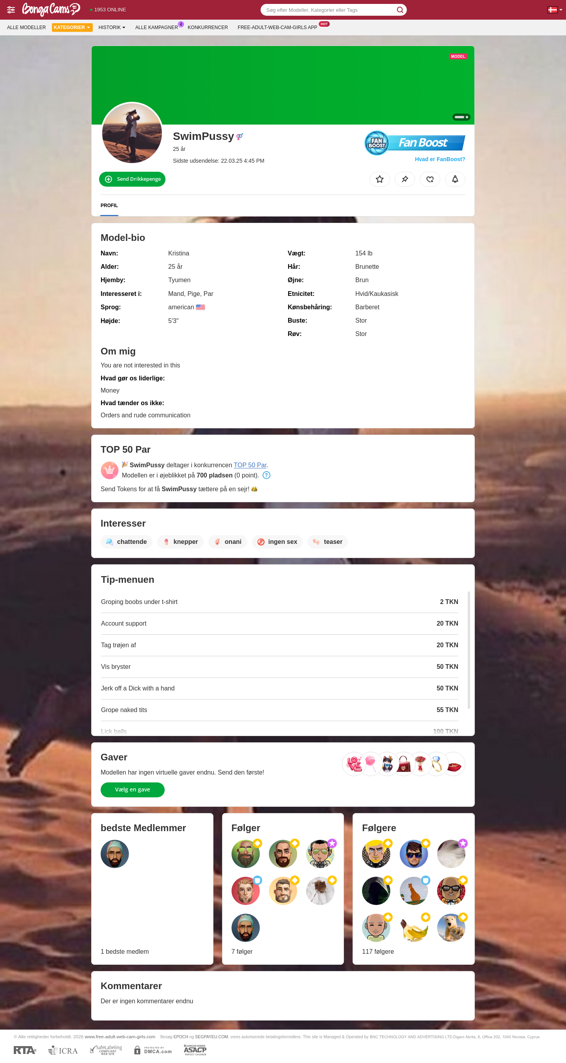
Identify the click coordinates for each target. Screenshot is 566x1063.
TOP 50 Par (250, 465)
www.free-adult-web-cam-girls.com (120, 1036)
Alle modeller (26, 27)
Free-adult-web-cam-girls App (279, 26)
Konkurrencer (208, 27)
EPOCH (180, 1036)
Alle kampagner (158, 26)
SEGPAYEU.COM (211, 1036)
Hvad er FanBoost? (440, 159)
